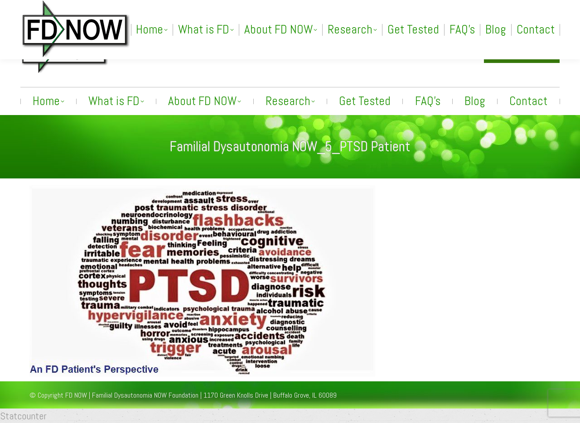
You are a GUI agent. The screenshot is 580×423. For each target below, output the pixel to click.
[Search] (470, 7)
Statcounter (23, 415)
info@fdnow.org (444, 51)
